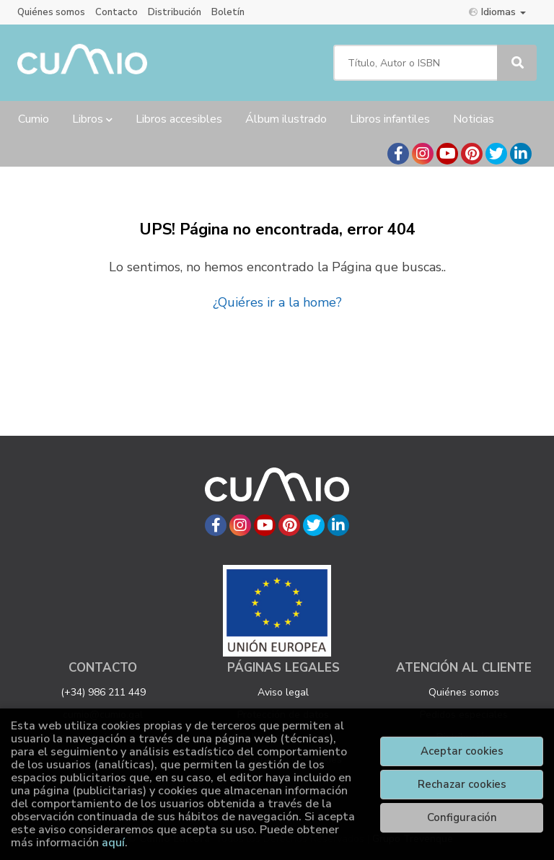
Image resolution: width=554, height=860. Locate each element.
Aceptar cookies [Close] (462, 751)
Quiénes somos (51, 12)
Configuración (462, 817)
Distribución (174, 12)
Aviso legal (283, 692)
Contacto (116, 12)
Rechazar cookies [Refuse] (462, 784)
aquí (113, 843)
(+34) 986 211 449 (103, 692)
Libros (92, 119)
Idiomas (497, 12)
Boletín (228, 12)
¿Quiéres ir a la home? (277, 302)
